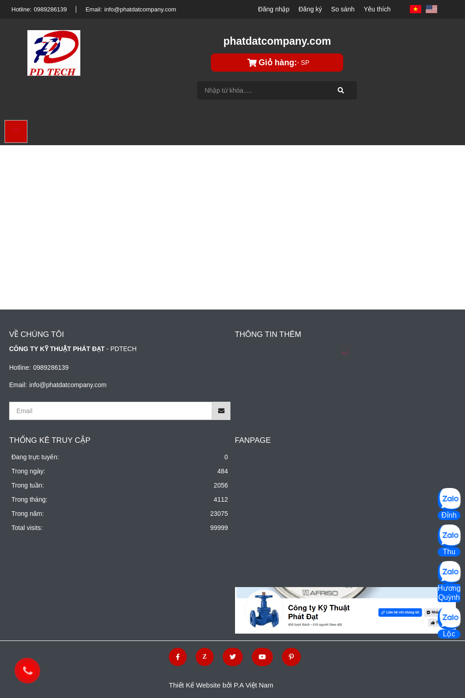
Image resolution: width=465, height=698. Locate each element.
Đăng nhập (274, 9)
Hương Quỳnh (449, 592)
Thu (449, 552)
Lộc (449, 634)
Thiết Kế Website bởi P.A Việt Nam (221, 685)
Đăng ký (310, 9)
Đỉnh (448, 515)
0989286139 (50, 9)
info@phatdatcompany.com (140, 9)
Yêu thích (377, 9)
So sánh (343, 9)
